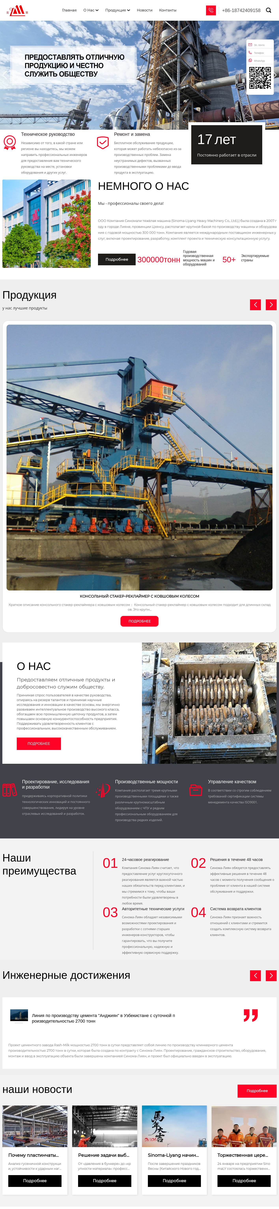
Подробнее (119, 259)
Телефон (256, 52)
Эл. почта (256, 45)
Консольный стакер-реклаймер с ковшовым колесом (139, 597)
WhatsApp (256, 60)
